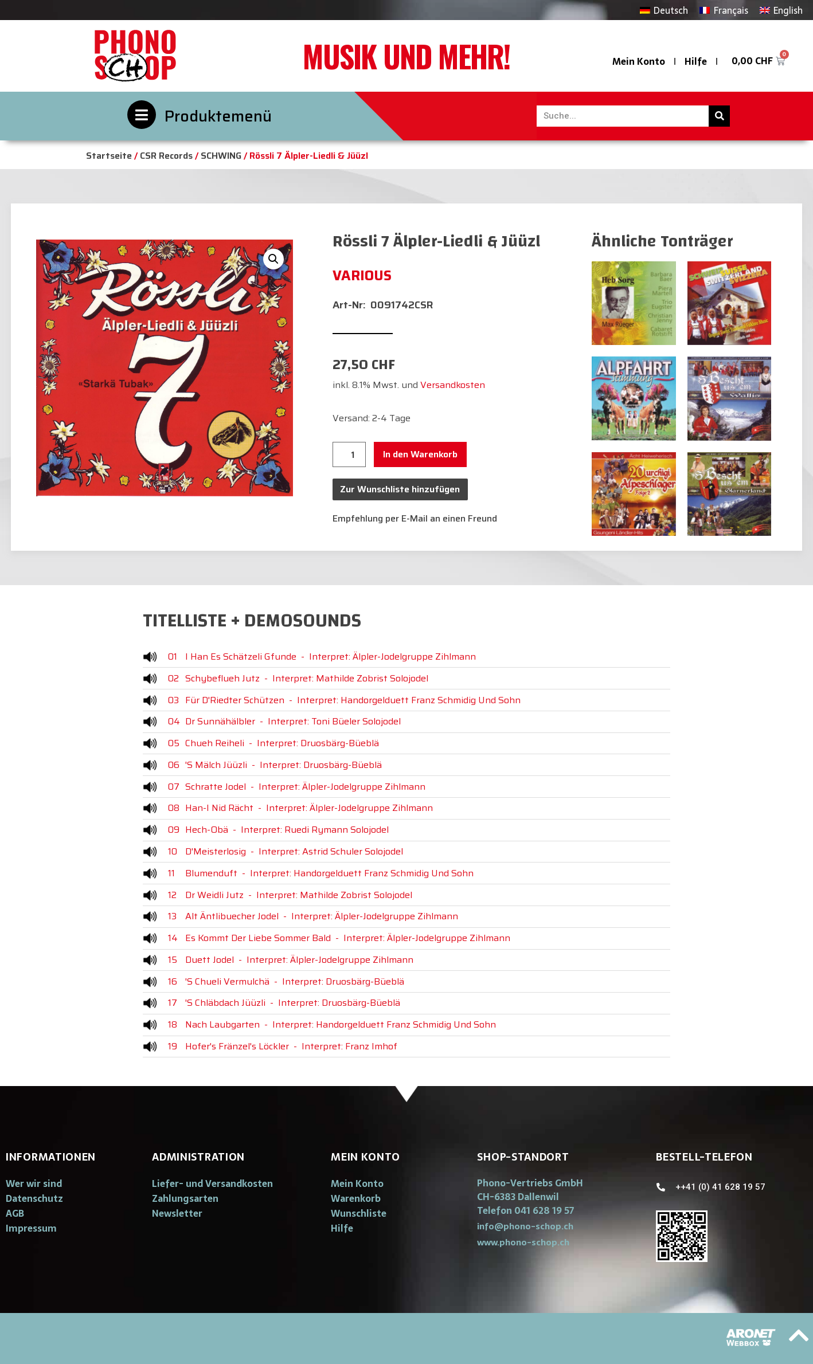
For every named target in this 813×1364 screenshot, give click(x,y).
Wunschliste (358, 1213)
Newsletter (177, 1213)
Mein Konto (638, 61)
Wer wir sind (34, 1183)
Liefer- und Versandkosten (212, 1183)
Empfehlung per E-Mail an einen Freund (415, 518)
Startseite (109, 155)
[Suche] (719, 116)
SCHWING (221, 155)
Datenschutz (34, 1198)
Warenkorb (356, 1198)
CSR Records (166, 155)
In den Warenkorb (420, 454)
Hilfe (696, 61)
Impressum (31, 1228)
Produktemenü (218, 116)
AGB (15, 1213)
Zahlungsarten (185, 1198)
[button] (525, 1226)
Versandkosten (452, 385)
